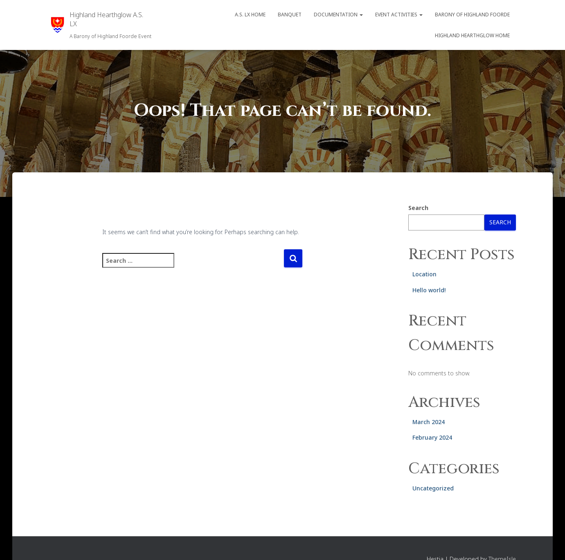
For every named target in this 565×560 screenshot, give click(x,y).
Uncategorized (433, 488)
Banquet (290, 14)
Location (424, 274)
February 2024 (432, 437)
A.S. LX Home (250, 14)
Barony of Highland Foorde (472, 14)
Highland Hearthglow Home (472, 35)
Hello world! (429, 290)
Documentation (338, 14)
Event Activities (399, 14)
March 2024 (428, 422)
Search (418, 208)
